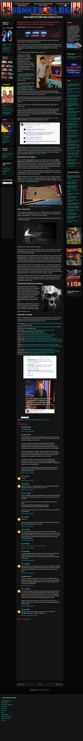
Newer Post (21, 684)
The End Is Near (6, 51)
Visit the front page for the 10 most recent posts (73, 57)
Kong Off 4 (4, 710)
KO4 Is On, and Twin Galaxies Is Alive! (72, 115)
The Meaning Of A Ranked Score (7, 48)
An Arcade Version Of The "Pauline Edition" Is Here (73, 153)
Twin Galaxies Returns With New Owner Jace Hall (73, 112)
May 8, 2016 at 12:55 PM (27, 473)
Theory (3, 720)
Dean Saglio (25, 419)
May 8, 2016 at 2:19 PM (27, 490)
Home (40, 684)
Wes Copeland (45, 419)
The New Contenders (7, 108)
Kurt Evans (24, 493)
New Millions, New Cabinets (73, 150)
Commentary (4, 702)
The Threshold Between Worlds (6, 136)
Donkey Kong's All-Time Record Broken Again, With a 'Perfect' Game (40, 326)
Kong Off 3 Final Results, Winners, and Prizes (72, 131)
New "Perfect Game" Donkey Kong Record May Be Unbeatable (39, 334)
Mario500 (23, 543)
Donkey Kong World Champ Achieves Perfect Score (33, 333)
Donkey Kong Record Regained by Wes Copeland (41, 352)
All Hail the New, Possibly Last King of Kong (35, 354)
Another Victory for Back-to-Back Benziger (73, 210)
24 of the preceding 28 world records (26, 77)
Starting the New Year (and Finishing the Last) (73, 163)
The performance (22, 109)
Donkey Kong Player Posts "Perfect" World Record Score (39, 349)
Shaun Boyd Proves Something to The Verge (72, 124)
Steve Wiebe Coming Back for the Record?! (73, 148)
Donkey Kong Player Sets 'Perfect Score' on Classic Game (36, 336)
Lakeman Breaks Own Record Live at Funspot (72, 99)
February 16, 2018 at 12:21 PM (29, 615)
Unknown (23, 529)
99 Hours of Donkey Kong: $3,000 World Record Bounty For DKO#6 (73, 177)
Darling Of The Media (7, 110)
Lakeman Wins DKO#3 (72, 180)
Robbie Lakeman (36, 419)
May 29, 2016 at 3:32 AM (27, 585)
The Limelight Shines (72, 101)
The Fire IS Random (7, 133)
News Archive (4, 714)
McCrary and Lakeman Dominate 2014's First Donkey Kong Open (72, 187)
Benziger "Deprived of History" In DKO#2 (72, 183)
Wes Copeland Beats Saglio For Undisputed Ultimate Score (73, 85)
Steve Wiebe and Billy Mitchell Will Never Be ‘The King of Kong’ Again (41, 344)
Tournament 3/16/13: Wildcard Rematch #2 (72, 214)
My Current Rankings (7, 153)
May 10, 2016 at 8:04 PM (27, 548)
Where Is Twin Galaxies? (72, 121)
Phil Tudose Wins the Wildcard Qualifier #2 (72, 197)
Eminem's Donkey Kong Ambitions (7, 113)
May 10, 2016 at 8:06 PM (27, 560)
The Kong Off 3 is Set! (72, 133)
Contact (4, 173)
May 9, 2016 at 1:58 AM (27, 526)
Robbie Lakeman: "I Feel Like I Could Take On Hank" (73, 145)
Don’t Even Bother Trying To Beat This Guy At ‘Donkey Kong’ (41, 338)
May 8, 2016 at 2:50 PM (27, 513)
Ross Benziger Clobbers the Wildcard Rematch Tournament (73, 217)
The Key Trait (6, 139)
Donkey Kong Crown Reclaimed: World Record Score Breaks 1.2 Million (43, 339)
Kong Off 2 (4, 706)
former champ (54, 118)
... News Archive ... (71, 166)
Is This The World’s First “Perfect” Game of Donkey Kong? (40, 330)
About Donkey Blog (6, 700)
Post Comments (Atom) (43, 690)
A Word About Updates (6, 171)
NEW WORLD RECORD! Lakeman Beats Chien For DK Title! (73, 105)
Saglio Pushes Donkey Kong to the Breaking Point (73, 141)
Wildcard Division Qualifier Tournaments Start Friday (73, 207)
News (29, 419)
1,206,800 (69, 138)
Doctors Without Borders (39, 153)
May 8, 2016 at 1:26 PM (27, 480)
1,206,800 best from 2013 (28, 178)
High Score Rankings (6, 704)
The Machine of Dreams (6, 156)
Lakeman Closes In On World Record (72, 109)
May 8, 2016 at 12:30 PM (27, 431)
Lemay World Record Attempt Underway (72, 160)
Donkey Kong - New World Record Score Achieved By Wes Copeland (42, 351)
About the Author (6, 168)
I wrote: (39, 212)
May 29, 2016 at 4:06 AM (27, 606)
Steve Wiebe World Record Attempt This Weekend (73, 96)
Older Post (59, 684)
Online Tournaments (6, 716)
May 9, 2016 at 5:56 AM (27, 540)
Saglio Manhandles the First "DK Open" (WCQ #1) (73, 204)
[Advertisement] (40, 669)
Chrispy (23, 476)
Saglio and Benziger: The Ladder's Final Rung (73, 136)
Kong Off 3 (49, 206)
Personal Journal (5, 718)
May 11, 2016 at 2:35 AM (27, 573)
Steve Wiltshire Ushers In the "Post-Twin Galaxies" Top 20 (73, 119)
